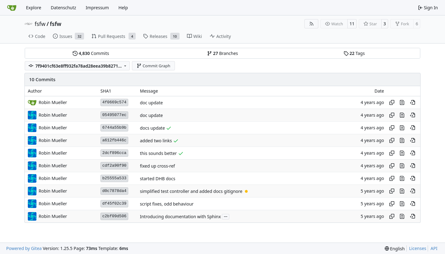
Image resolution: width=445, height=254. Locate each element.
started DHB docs (157, 178)
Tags (354, 53)
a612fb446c (114, 140)
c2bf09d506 (114, 216)
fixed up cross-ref (157, 166)
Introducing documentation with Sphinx (180, 216)
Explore (33, 7)
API (433, 248)
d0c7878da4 (114, 191)
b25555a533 (114, 178)
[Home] (11, 7)
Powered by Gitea (24, 248)
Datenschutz (63, 7)
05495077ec (114, 115)
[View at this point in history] (412, 102)
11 (352, 24)
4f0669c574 (114, 102)
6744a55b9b (114, 127)
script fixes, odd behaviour (167, 204)
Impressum (97, 7)
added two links (156, 141)
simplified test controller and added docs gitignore (191, 191)
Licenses (417, 248)
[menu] (395, 249)
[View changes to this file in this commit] (402, 102)
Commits (91, 53)
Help (123, 7)
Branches (222, 53)
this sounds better (158, 153)
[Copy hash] (391, 102)
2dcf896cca (114, 153)
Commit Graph (153, 66)
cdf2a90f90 (114, 165)
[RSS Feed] (311, 23)
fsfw (40, 24)
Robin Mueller (53, 115)
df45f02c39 (114, 203)
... (225, 216)
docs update (152, 128)
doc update (151, 103)
